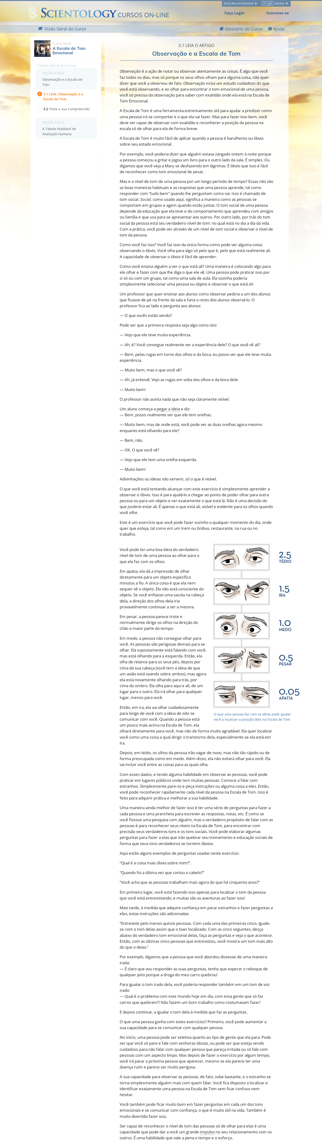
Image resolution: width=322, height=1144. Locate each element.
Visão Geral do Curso (57, 65)
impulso (207, 1132)
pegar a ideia (168, 409)
